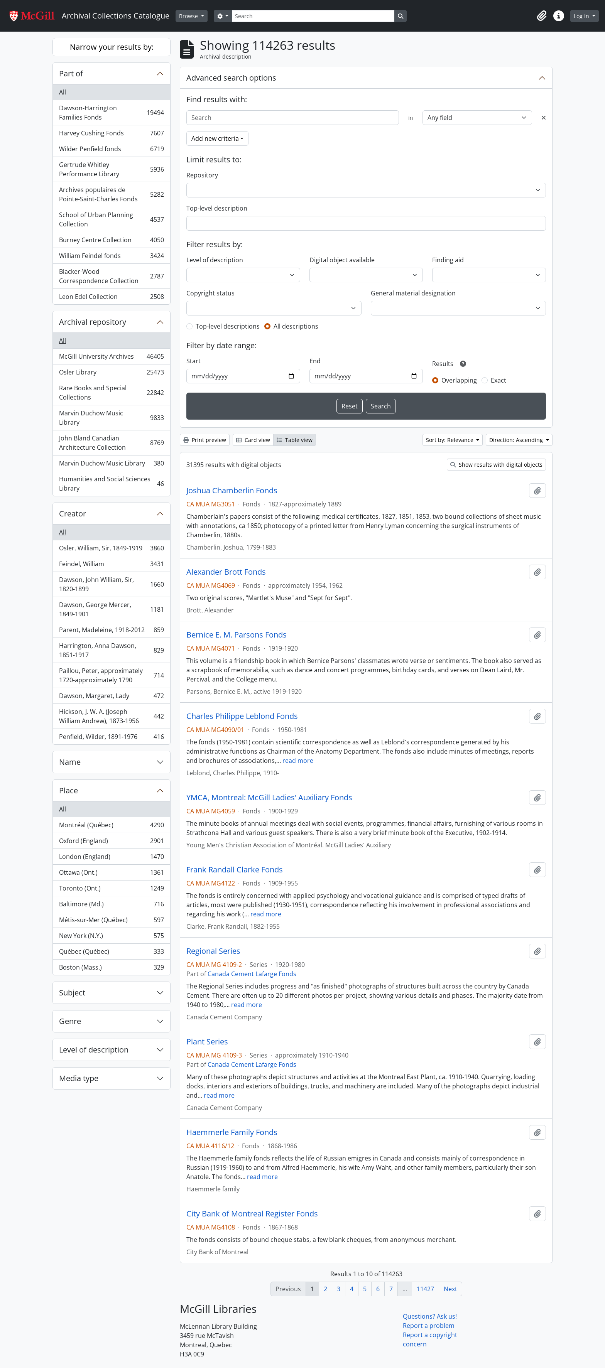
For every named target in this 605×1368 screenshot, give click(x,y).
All (62, 92)
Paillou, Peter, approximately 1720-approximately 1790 (111, 675)
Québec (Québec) (111, 953)
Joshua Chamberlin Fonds (231, 490)
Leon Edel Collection (111, 298)
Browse (189, 16)
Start (193, 361)
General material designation (413, 293)
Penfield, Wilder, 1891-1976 (111, 738)
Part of (71, 73)
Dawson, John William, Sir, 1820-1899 (111, 584)
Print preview (204, 440)
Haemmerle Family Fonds (231, 1132)
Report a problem (429, 1325)
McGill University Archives (111, 358)
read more (297, 760)
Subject (72, 992)
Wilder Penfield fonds (111, 150)
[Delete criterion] (543, 117)
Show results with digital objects (496, 464)
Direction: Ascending (516, 440)
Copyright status (210, 293)
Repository (202, 175)
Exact (498, 380)
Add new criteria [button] (215, 138)
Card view (253, 440)
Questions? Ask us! (430, 1316)
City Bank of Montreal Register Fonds (252, 1213)
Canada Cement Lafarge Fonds (252, 974)
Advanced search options (231, 78)
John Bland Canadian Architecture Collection (111, 443)
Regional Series (213, 951)
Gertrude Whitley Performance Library (111, 169)
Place (68, 790)
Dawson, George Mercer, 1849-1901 (111, 609)
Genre (70, 1021)
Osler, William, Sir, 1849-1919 (111, 549)
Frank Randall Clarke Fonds (234, 869)
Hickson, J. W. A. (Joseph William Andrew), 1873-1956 (111, 716)
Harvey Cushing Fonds (111, 134)
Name (70, 762)
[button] (541, 15)
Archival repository (92, 322)
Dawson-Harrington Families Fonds (111, 112)
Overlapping (459, 380)
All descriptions (296, 326)
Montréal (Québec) (111, 826)
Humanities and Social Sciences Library (111, 484)
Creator (72, 513)
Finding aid (448, 260)
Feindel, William (111, 565)
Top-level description (216, 208)
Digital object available (342, 260)
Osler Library (111, 374)
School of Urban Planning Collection (111, 219)
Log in (582, 16)
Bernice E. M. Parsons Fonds (236, 634)
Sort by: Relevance (450, 440)
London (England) (111, 858)
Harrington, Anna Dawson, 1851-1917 (111, 650)
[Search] (313, 16)
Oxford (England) (111, 842)
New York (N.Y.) (111, 937)
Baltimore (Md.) (111, 905)
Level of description (93, 1049)
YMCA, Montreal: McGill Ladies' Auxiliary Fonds (269, 797)
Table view (295, 440)
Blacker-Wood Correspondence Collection (111, 276)
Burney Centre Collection (111, 241)
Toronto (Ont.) (111, 890)
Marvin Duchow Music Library (111, 418)
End (315, 361)
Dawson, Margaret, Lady (111, 697)
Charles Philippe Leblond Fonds (242, 716)
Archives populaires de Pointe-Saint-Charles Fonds (111, 194)
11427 (425, 1289)
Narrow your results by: (112, 47)
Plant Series (207, 1041)
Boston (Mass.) (111, 969)
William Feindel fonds (111, 257)
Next (450, 1289)
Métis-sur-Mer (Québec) (111, 921)
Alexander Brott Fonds (226, 572)
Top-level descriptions (228, 326)
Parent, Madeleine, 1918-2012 (111, 631)
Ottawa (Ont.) (111, 874)
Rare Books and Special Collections (111, 392)
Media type (78, 1078)
